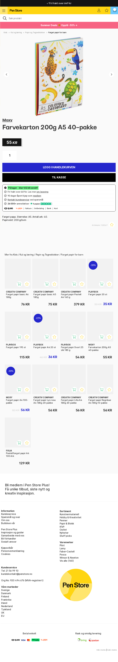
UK (2, 612)
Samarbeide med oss (12, 535)
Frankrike (6, 599)
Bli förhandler (8, 538)
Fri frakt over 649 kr (59, 3)
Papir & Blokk (67, 523)
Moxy (7, 120)
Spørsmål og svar (10, 517)
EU (2, 615)
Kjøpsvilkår (7, 547)
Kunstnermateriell (69, 514)
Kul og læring (16, 32)
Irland (4, 602)
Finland (5, 596)
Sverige (5, 590)
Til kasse (59, 177)
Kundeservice (8, 514)
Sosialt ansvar (8, 541)
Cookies (5, 554)
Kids (5, 32)
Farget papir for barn (57, 32)
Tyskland (6, 609)
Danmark (6, 593)
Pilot (62, 545)
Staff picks (66, 535)
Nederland (6, 606)
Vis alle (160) (67, 560)
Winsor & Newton (69, 557)
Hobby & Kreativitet (71, 517)
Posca (63, 554)
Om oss (5, 520)
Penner (63, 520)
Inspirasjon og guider (12, 532)
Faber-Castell (67, 551)
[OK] (59, 18)
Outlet (63, 529)
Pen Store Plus (9, 529)
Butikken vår (8, 523)
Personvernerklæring (12, 550)
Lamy (63, 548)
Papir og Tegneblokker (35, 32)
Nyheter (64, 532)
